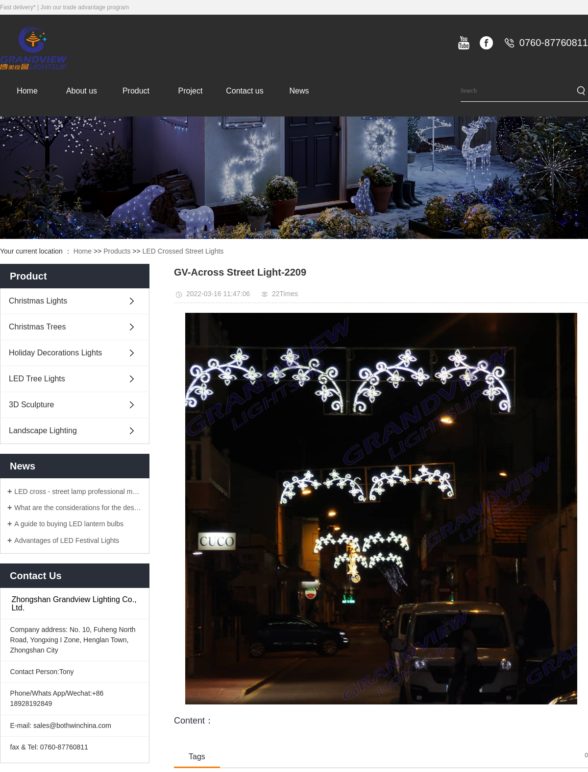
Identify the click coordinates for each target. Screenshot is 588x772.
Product (135, 91)
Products (116, 251)
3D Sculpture (31, 404)
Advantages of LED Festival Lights (66, 540)
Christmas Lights (38, 301)
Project (190, 91)
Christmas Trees (37, 327)
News (299, 91)
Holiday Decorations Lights (55, 353)
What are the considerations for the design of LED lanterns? (78, 508)
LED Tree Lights (37, 378)
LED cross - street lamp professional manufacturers (78, 491)
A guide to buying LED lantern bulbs (68, 524)
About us (81, 91)
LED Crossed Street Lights (183, 251)
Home (27, 91)
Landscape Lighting (43, 430)
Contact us (244, 91)
